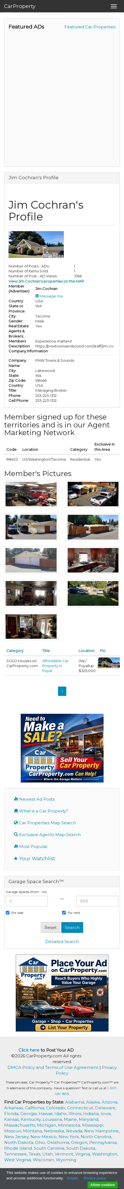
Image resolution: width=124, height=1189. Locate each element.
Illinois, (75, 1113)
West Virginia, (18, 1159)
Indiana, (92, 1113)
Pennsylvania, (103, 1142)
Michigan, (47, 1125)
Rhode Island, (19, 1148)
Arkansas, (14, 1107)
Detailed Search (62, 941)
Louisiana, (53, 1119)
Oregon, (80, 1142)
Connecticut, (81, 1107)
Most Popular (31, 846)
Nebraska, (55, 1130)
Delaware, (105, 1107)
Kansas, (12, 1119)
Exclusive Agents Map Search (47, 834)
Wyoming (66, 1159)
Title (46, 650)
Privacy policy (94, 1178)
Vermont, (65, 1154)
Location (86, 650)
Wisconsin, (44, 1159)
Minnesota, (70, 1125)
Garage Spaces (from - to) (26, 892)
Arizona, (110, 1102)
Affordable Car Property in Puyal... (55, 666)
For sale (14, 913)
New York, (70, 1136)
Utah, (48, 1154)
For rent (71, 913)
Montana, (33, 1130)
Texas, (35, 1154)
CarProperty (19, 6)
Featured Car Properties (89, 26)
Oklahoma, (59, 1142)
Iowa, (106, 1113)
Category (14, 650)
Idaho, (61, 1113)
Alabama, (75, 1102)
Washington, (105, 1154)
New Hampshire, (102, 1130)
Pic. (103, 650)
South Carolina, (50, 1148)
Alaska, (94, 1102)
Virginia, (83, 1154)
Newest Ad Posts (34, 799)
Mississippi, (93, 1125)
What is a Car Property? (41, 811)
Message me (49, 296)
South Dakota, (81, 1148)
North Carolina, (96, 1136)
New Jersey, (17, 1136)
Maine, (71, 1119)
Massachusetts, (20, 1125)
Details (72, 1178)
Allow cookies (102, 1185)
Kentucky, (32, 1119)
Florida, (12, 1113)
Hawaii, (46, 1113)
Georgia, (29, 1113)
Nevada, (75, 1130)
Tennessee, (16, 1154)
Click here (29, 1050)
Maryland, (89, 1119)
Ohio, (41, 1142)
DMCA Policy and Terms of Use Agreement (52, 1067)
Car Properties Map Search (45, 822)
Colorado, (56, 1107)
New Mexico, (44, 1136)
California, (35, 1107)
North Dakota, (19, 1142)
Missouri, (13, 1130)
